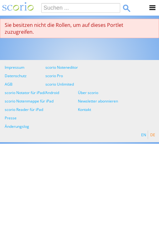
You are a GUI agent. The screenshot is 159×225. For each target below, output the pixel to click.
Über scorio (88, 92)
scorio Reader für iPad (24, 109)
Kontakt (84, 109)
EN (143, 135)
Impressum (14, 67)
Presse (11, 118)
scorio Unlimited (59, 84)
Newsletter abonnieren (98, 101)
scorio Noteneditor (61, 67)
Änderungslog (17, 126)
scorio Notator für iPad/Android (32, 92)
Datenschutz (16, 75)
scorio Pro (54, 75)
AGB (9, 84)
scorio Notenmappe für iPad (29, 101)
